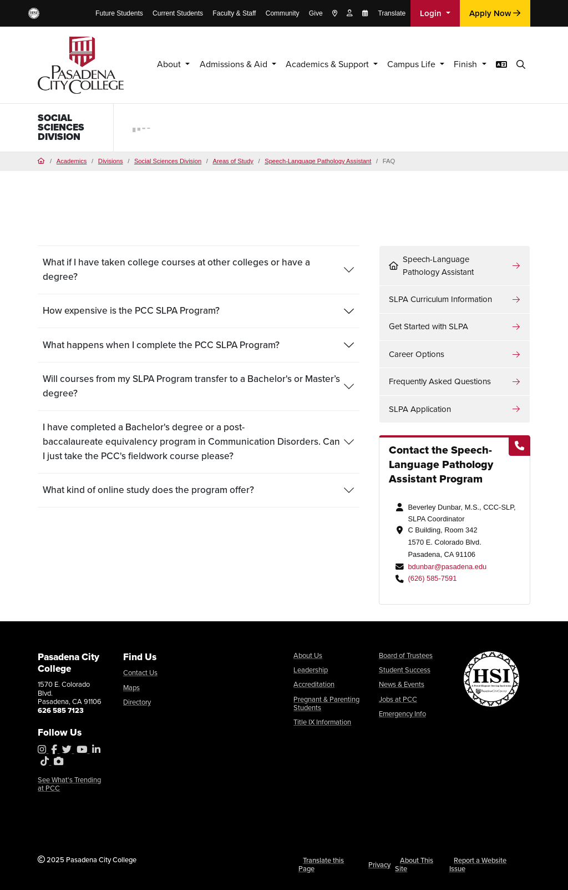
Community (283, 13)
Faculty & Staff (234, 13)
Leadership (310, 670)
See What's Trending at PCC (69, 784)
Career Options (416, 354)
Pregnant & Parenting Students (326, 703)
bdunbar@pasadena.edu (447, 566)
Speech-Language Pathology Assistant (318, 161)
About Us (307, 655)
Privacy (379, 864)
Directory (137, 702)
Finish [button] (463, 64)
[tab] (198, 270)
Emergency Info (402, 713)
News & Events (401, 684)
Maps (131, 687)
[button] (520, 64)
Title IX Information (322, 722)
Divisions (110, 161)
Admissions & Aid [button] (213, 64)
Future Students (119, 13)
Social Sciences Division (61, 127)
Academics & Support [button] (314, 64)
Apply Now (494, 13)
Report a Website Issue (478, 864)
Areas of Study (232, 161)
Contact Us (140, 672)
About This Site (414, 864)
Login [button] (432, 13)
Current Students (178, 13)
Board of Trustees (406, 655)
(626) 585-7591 (432, 578)
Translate (391, 13)
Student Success (404, 670)
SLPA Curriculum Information (440, 299)
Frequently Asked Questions (440, 381)
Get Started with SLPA (428, 326)
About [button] (145, 64)
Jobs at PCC (398, 699)
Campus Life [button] (405, 64)
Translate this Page (321, 864)
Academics (72, 161)
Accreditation (313, 684)
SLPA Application (420, 409)
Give (316, 13)
